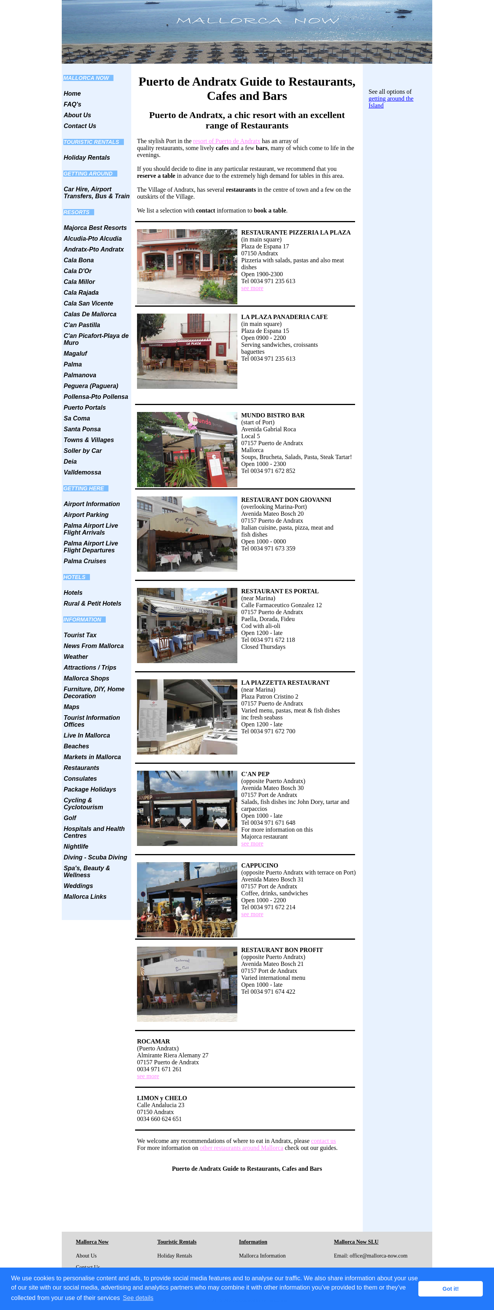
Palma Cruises (85, 561)
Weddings (78, 886)
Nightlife (76, 846)
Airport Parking (86, 515)
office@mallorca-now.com (379, 1256)
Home (72, 93)
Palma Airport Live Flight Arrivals (91, 529)
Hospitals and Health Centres (94, 832)
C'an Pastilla (82, 325)
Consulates (80, 778)
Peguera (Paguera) (91, 386)
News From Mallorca (94, 646)
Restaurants (81, 768)
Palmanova (80, 375)
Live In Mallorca (87, 735)
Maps (72, 707)
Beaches (76, 746)
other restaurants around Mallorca (241, 1148)
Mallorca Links (85, 896)
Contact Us (80, 126)
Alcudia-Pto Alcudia (93, 238)
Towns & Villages (89, 440)
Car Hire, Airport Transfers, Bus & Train (97, 192)
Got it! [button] (451, 1289)
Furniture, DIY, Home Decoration (94, 692)
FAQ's (72, 104)
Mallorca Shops (86, 678)
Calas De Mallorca (90, 314)
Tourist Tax (80, 635)
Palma (73, 364)
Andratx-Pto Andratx (94, 249)
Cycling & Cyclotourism (83, 803)
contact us (323, 1141)
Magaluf (75, 353)
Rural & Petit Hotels (92, 603)
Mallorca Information (262, 1256)
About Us (77, 115)
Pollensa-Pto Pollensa (96, 396)
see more (252, 288)
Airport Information (92, 504)
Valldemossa (82, 472)
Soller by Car (83, 450)
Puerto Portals (85, 407)
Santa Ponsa (82, 429)
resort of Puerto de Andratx (226, 141)
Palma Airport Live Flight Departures (91, 547)
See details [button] (138, 1298)
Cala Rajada (81, 292)
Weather (76, 656)
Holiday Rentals (87, 157)
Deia (70, 461)
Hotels (73, 592)
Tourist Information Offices (92, 721)
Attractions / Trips (90, 667)
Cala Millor (79, 282)
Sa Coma (77, 418)
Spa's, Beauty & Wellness (87, 871)
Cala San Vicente (88, 303)
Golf (70, 818)
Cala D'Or (77, 271)
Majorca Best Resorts (95, 228)
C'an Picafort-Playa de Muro (96, 339)
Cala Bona (79, 260)
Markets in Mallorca (92, 757)
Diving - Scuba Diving (95, 857)
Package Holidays (90, 789)
